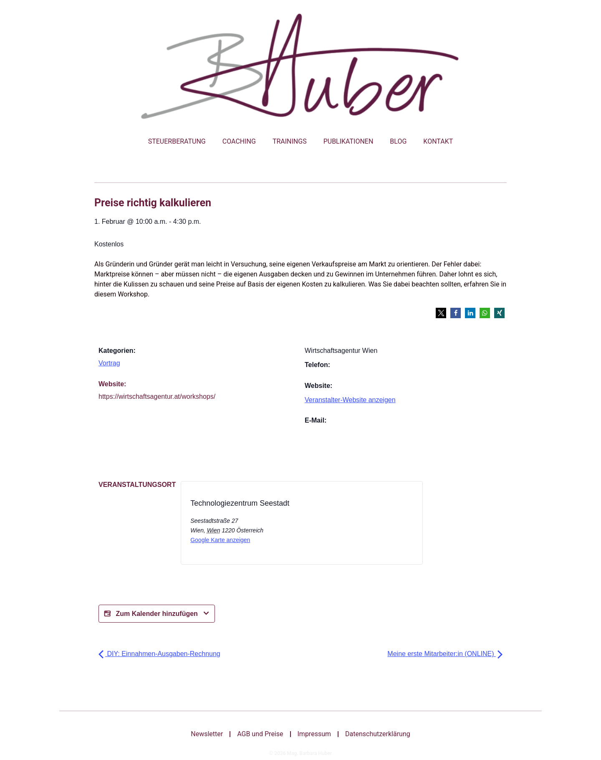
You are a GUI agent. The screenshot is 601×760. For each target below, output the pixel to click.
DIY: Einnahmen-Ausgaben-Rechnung (159, 653)
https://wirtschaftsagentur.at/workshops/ (156, 396)
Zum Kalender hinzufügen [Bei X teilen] (157, 613)
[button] (441, 313)
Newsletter (207, 734)
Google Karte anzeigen (220, 540)
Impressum (314, 734)
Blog (398, 141)
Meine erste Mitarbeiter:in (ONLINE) (445, 653)
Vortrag (109, 363)
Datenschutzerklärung (377, 734)
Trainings (290, 141)
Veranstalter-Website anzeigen (350, 399)
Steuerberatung (177, 141)
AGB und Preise (260, 734)
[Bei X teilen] (337, 525)
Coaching (239, 141)
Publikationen (348, 141)
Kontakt (438, 141)
